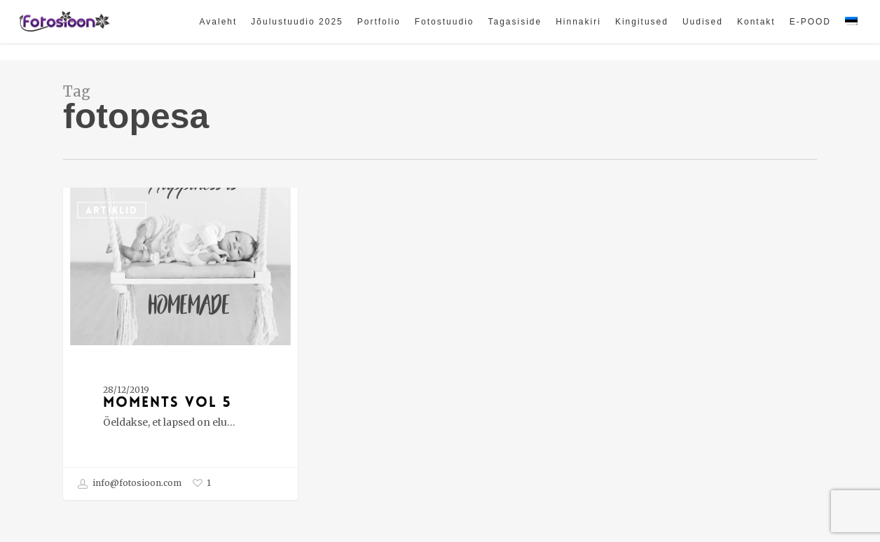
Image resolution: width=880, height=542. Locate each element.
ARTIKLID (111, 210)
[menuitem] (851, 30)
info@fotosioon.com (129, 484)
